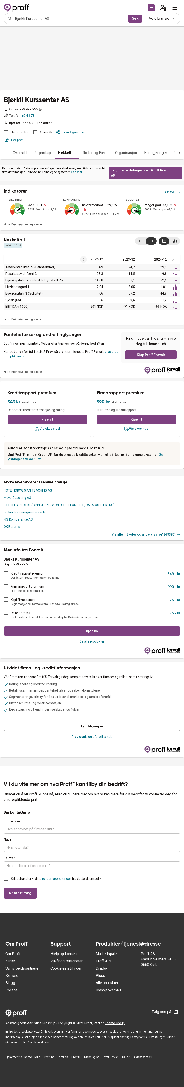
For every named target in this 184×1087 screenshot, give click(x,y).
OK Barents (12, 527)
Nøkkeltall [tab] (67, 153)
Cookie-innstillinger (65, 968)
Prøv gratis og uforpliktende (92, 736)
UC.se (126, 1057)
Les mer (76, 172)
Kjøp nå (47, 419)
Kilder (10, 961)
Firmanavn (12, 821)
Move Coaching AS (17, 498)
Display (102, 968)
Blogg (10, 983)
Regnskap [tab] (42, 153)
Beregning (172, 191)
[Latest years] (83, 259)
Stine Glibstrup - (46, 1023)
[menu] (174, 7)
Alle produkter (107, 983)
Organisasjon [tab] (126, 153)
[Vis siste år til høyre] (151, 241)
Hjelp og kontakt (63, 954)
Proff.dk (63, 1057)
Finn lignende (70, 132)
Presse (11, 990)
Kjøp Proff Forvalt (151, 355)
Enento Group (115, 1023)
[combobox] (70, 19)
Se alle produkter (92, 641)
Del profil (15, 140)
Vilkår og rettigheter (66, 961)
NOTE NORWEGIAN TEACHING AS (28, 490)
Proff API (103, 961)
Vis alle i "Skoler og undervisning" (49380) (146, 534)
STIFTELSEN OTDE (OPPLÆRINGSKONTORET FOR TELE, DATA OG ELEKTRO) (59, 505)
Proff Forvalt (110, 1057)
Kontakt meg (20, 893)
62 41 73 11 (30, 115)
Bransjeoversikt (108, 990)
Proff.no (49, 1057)
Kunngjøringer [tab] (155, 153)
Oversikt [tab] (20, 153)
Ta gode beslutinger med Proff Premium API (143, 173)
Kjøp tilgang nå (92, 726)
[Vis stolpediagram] (174, 241)
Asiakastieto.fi (143, 1057)
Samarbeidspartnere (21, 968)
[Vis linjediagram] (164, 241)
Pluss (100, 975)
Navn (7, 839)
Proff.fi (75, 1057)
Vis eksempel (47, 428)
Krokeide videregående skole (25, 512)
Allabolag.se (92, 1057)
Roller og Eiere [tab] (95, 153)
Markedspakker (108, 954)
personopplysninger (56, 878)
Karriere (11, 975)
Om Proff (12, 954)
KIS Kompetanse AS (18, 519)
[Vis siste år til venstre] (140, 241)
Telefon (9, 858)
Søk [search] (135, 18)
